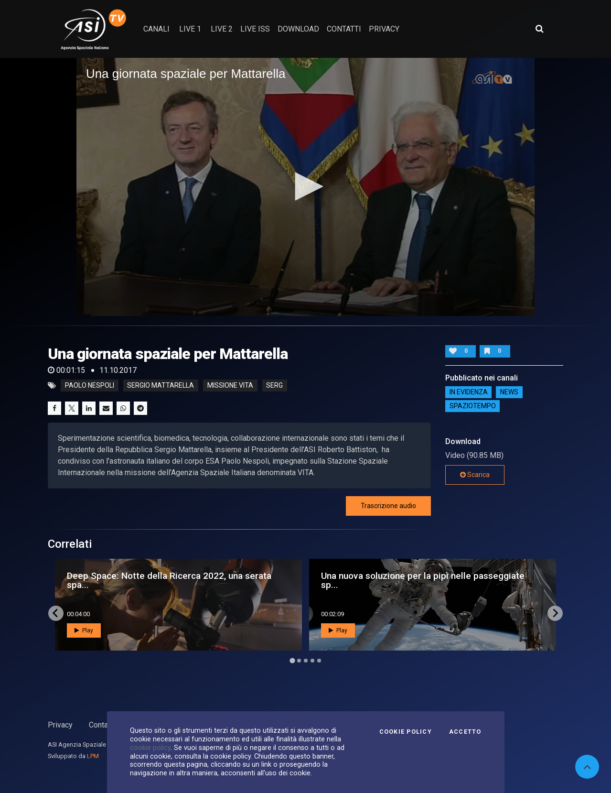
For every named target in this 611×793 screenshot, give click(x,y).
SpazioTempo (473, 406)
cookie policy (150, 747)
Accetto (465, 732)
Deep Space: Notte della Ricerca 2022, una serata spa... (169, 580)
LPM (93, 756)
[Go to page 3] (306, 661)
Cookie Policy (405, 732)
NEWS (509, 392)
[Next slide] (555, 613)
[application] (305, 187)
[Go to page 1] (292, 660)
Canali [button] (156, 28)
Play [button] (84, 630)
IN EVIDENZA (469, 392)
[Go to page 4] (312, 661)
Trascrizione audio (388, 506)
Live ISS (255, 28)
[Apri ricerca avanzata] (539, 29)
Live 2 (222, 28)
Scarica (475, 474)
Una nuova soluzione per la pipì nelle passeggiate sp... (423, 580)
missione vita (230, 386)
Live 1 (190, 28)
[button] (306, 186)
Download (298, 28)
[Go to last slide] (56, 613)
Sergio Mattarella (160, 386)
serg (274, 386)
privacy (384, 28)
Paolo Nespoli (89, 386)
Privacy (60, 724)
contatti (344, 28)
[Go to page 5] (319, 661)
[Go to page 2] (299, 661)
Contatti (102, 724)
